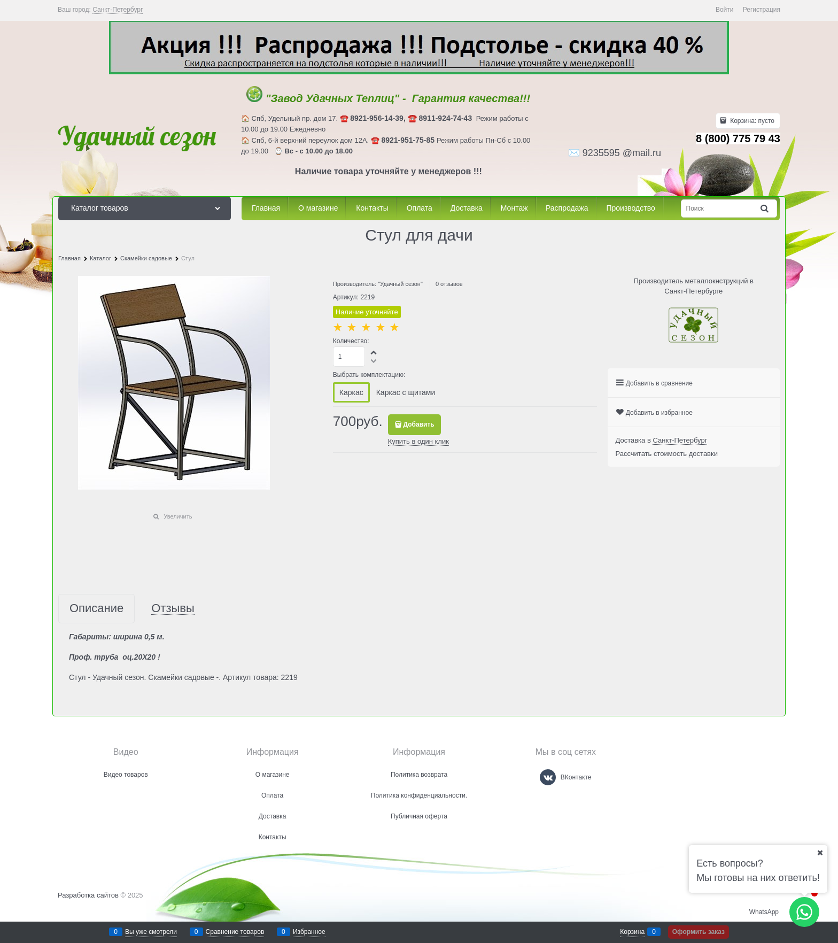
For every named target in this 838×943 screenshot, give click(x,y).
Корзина (632, 931)
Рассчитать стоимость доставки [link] (667, 454)
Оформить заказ (698, 932)
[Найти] (765, 209)
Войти (725, 9)
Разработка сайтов (88, 895)
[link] (117, 10)
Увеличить (178, 516)
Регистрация (761, 9)
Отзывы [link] (173, 608)
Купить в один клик (418, 441)
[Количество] (349, 356)
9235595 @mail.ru (622, 153)
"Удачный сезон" (400, 284)
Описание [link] (96, 608)
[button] (374, 352)
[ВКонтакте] (548, 777)
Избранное (309, 931)
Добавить (419, 424)
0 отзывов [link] (449, 284)
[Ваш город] (819, 852)
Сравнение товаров (235, 931)
